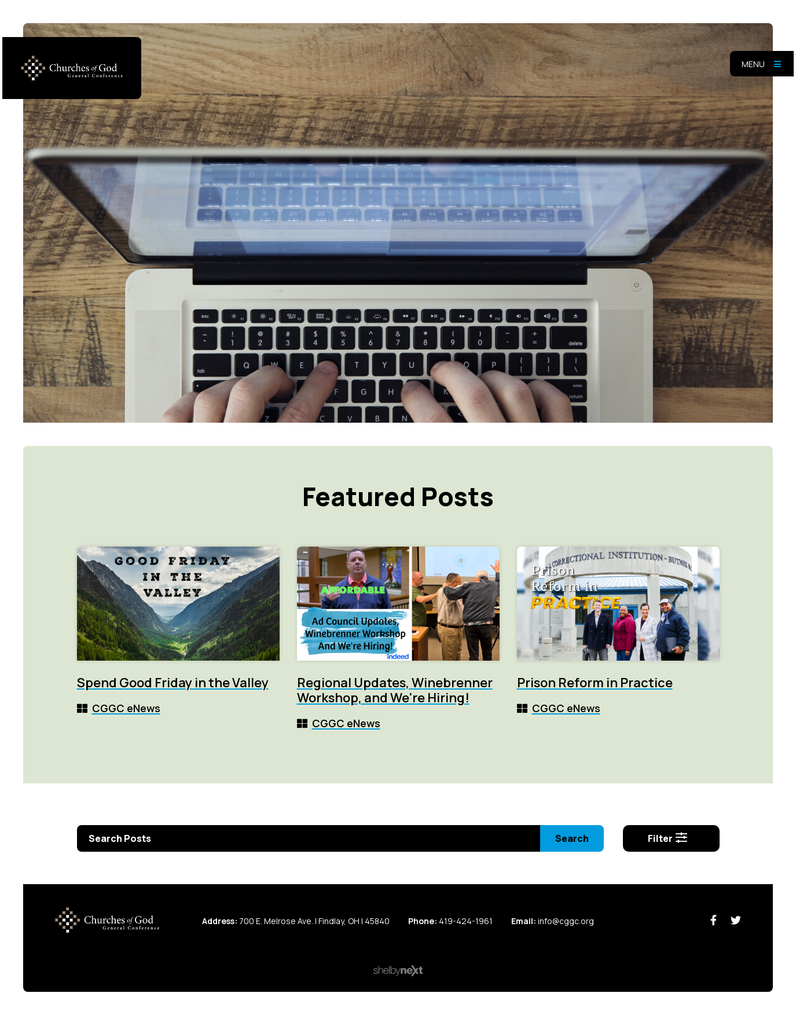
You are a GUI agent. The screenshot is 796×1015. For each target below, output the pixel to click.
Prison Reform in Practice (595, 682)
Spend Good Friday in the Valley (173, 682)
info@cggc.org (566, 920)
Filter (668, 838)
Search (572, 838)
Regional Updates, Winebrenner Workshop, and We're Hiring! (395, 690)
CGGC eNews (126, 708)
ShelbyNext (398, 971)
